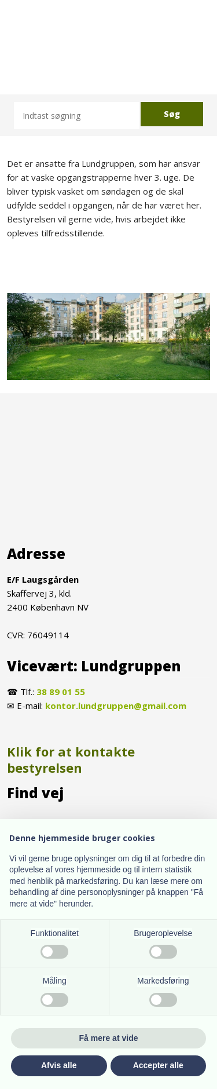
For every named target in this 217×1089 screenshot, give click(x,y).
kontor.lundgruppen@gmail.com (115, 705)
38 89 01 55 (60, 691)
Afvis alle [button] (58, 1065)
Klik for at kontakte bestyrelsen (71, 760)
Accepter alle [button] (158, 1065)
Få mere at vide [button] (108, 1038)
